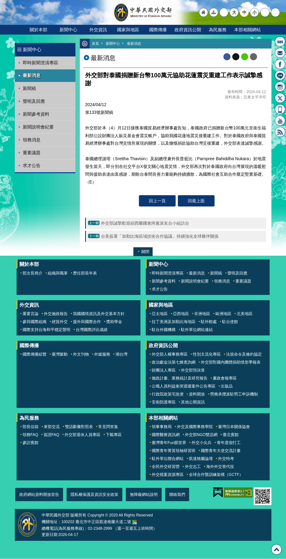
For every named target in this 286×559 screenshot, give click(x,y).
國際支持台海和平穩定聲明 (46, 330)
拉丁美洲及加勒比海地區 (174, 322)
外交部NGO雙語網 (201, 435)
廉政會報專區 (225, 378)
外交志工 (193, 467)
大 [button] (234, 12)
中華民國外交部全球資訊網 (143, 12)
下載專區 (114, 435)
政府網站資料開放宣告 (39, 495)
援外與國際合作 (87, 322)
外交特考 (226, 459)
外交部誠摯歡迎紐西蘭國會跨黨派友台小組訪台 (145, 223)
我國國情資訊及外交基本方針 (99, 314)
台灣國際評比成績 (91, 330)
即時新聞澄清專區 (40, 62)
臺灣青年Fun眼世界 (169, 443)
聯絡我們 (177, 495)
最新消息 (31, 75)
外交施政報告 (56, 314)
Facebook (226, 56)
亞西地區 (181, 314)
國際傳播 (158, 29)
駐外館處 (209, 322)
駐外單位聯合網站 (168, 459)
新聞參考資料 (36, 114)
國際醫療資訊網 (166, 435)
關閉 (145, 252)
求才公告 (31, 165)
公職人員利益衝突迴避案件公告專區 (183, 386)
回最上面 (196, 201)
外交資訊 (98, 29)
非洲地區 (202, 314)
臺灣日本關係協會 (234, 427)
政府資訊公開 (188, 29)
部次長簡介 (32, 273)
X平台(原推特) (280, 98)
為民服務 (217, 29)
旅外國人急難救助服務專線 (280, 41)
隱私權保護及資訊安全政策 (94, 495)
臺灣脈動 (60, 354)
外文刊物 (81, 354)
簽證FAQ (51, 435)
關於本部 (38, 29)
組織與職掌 (58, 273)
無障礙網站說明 (144, 495)
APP (280, 109)
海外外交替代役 (220, 467)
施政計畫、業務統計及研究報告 (179, 378)
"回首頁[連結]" (203, 12)
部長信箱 (280, 53)
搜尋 (275, 12)
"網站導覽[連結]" (213, 12)
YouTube (280, 120)
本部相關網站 (247, 29)
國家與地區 (128, 29)
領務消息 (31, 139)
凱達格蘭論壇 (201, 459)
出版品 (227, 386)
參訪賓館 (30, 443)
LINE (280, 75)
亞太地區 (160, 314)
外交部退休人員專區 (82, 435)
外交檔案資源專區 (168, 475)
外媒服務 (102, 354)
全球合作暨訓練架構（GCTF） (216, 475)
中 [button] (244, 12)
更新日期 (50, 535)
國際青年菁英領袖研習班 (174, 451)
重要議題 (31, 152)
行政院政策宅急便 (168, 394)
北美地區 (245, 314)
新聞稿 (29, 88)
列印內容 (262, 56)
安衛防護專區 (164, 402)
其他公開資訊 (193, 402)
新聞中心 (68, 29)
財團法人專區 (164, 370)
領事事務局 (162, 427)
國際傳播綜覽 (34, 354)
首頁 (95, 44)
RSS (280, 132)
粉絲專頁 (280, 64)
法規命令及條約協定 (244, 354)
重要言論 (30, 314)
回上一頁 (157, 201)
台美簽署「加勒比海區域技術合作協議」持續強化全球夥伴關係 (160, 236)
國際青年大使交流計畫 (221, 451)
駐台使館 (230, 322)
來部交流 (52, 427)
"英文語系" (223, 12)
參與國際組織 (34, 322)
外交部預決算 (193, 370)
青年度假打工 (229, 443)
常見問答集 (108, 427)
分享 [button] (265, 12)
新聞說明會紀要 (38, 127)
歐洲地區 (223, 314)
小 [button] (254, 12)
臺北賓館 (231, 435)
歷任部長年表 (85, 273)
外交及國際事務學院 (195, 427)
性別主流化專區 (207, 354)
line (244, 56)
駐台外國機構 (164, 330)
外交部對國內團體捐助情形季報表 (231, 362)
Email (253, 56)
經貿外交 (60, 322)
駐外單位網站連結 (197, 330)
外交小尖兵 (201, 443)
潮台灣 (121, 354)
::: (17, 45)
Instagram (280, 87)
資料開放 (197, 394)
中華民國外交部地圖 (134, 522)
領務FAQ (30, 435)
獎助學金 (114, 322)
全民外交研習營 (166, 467)
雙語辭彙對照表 (79, 427)
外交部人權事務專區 (170, 354)
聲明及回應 (34, 101)
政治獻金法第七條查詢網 (174, 362)
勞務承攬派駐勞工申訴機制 (234, 394)
